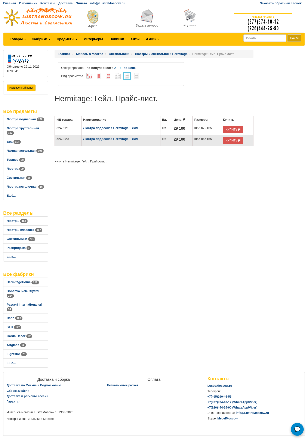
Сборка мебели (18, 390)
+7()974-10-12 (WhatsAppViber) (232, 402)
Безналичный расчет (122, 385)
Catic (14, 318)
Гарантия (13, 401)
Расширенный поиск (21, 87)
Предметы (67, 39)
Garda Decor (19, 336)
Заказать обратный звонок (281, 3)
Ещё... (11, 195)
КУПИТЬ (233, 129)
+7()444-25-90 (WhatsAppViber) (232, 407)
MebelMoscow (227, 418)
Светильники (21, 239)
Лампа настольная (25, 150)
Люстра (16, 168)
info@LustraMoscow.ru (107, 3)
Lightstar (17, 354)
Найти (294, 38)
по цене (128, 68)
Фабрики (41, 39)
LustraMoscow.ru (219, 385)
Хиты (134, 39)
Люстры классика (24, 230)
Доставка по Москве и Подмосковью (34, 385)
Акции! (153, 39)
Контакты (47, 3)
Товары (18, 39)
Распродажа (19, 248)
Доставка (65, 3)
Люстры (17, 221)
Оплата (81, 3)
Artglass (16, 345)
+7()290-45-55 (219, 396)
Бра (14, 141)
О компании (28, 3)
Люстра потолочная (25, 186)
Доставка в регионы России (27, 396)
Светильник (19, 177)
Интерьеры (93, 39)
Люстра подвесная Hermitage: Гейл (110, 128)
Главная (9, 3)
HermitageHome (23, 282)
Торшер (16, 159)
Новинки (117, 39)
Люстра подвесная (25, 119)
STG (14, 327)
